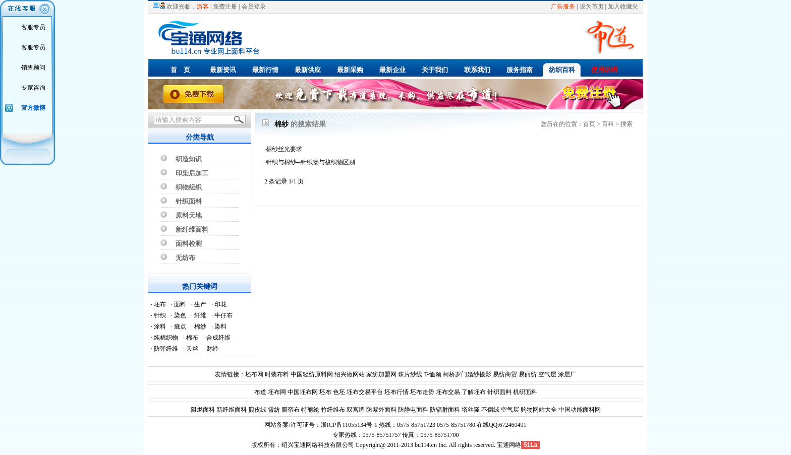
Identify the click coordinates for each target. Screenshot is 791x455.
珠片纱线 (410, 374)
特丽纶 (309, 409)
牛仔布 (223, 315)
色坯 (339, 392)
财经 (212, 348)
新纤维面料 (192, 229)
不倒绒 (489, 409)
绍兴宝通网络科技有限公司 (317, 444)
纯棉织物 (166, 337)
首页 (589, 123)
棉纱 (200, 326)
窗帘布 (290, 409)
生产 (200, 304)
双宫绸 (355, 409)
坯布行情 (396, 392)
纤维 (200, 315)
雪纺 (273, 409)
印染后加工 (192, 173)
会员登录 (254, 6)
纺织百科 (562, 70)
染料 (220, 326)
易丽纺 (528, 374)
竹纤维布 (332, 409)
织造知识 (189, 159)
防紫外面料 (381, 409)
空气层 (546, 374)
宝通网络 (509, 444)
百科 (608, 123)
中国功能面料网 (579, 409)
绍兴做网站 (349, 374)
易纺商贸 (505, 374)
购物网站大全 (538, 409)
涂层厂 (566, 374)
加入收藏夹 (623, 6)
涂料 (160, 326)
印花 (220, 304)
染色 (180, 315)
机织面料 (525, 392)
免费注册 (225, 6)
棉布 (192, 337)
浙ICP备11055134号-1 (349, 424)
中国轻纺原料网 (312, 374)
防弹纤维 (166, 348)
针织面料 (189, 201)
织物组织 (189, 187)
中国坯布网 (303, 392)
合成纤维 (218, 337)
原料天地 (189, 215)
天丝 (192, 348)
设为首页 (592, 6)
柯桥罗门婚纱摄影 (467, 374)
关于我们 (435, 70)
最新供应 (308, 70)
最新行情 (265, 70)
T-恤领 (432, 374)
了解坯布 (474, 392)
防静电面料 (412, 409)
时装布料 (277, 374)
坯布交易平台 (365, 392)
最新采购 (350, 70)
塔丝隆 (470, 409)
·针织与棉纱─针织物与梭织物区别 (309, 162)
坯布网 (254, 374)
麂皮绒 (256, 409)
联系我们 (477, 70)
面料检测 (189, 243)
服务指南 (519, 70)
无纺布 (185, 258)
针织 (160, 315)
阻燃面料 (203, 409)
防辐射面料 (444, 409)
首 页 (180, 70)
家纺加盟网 (381, 374)
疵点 (180, 326)
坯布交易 (448, 392)
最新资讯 (223, 70)
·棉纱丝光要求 (283, 149)
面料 (180, 304)
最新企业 (392, 70)
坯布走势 (422, 392)
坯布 (160, 304)
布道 (260, 392)
